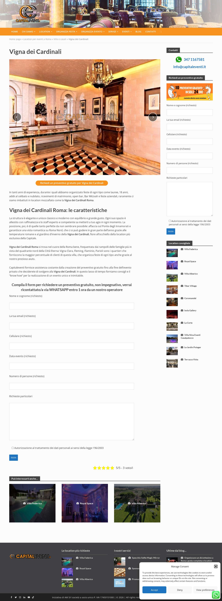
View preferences (205, 589)
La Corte (186, 322)
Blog (138, 31)
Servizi (112, 31)
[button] (215, 566)
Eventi (126, 31)
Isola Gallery (188, 310)
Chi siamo (27, 31)
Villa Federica (32, 503)
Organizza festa (65, 31)
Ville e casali (60, 39)
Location (44, 31)
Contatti (150, 31)
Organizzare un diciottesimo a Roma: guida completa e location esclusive (197, 560)
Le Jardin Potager (191, 347)
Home (14, 31)
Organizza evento (91, 31)
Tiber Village (189, 286)
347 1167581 (194, 59)
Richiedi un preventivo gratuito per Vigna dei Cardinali (71, 183)
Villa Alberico (137, 503)
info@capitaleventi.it (189, 66)
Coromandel (188, 298)
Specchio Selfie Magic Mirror (144, 557)
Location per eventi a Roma (37, 39)
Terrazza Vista (189, 359)
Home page (15, 39)
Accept (154, 589)
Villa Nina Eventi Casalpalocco (190, 336)
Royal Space (84, 503)
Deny (180, 589)
